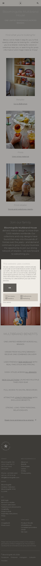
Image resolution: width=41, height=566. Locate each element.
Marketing (26, 298)
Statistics (11, 298)
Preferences (27, 296)
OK (10, 288)
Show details (7, 302)
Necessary (11, 296)
